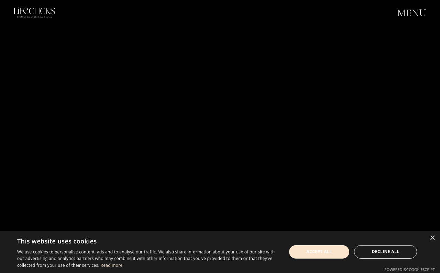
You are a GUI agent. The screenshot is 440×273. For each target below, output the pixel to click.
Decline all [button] (385, 251)
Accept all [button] (319, 251)
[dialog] (220, 252)
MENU (411, 13)
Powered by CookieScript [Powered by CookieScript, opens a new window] (409, 269)
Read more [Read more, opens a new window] (111, 265)
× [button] (432, 238)
